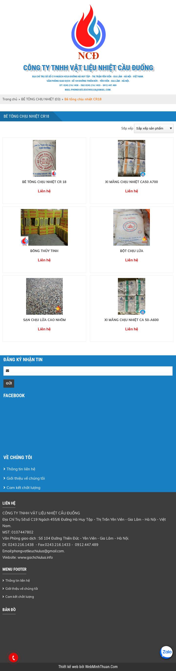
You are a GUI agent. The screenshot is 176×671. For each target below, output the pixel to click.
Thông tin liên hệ (21, 468)
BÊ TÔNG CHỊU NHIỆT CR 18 (44, 182)
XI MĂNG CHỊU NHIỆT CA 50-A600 (131, 320)
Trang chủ (9, 99)
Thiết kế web (68, 667)
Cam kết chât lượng (23, 487)
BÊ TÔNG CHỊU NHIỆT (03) (41, 99)
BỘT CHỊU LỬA (131, 251)
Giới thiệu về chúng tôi (26, 478)
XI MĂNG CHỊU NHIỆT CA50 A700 (131, 182)
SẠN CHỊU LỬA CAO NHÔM (44, 320)
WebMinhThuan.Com (101, 667)
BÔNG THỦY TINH (44, 251)
